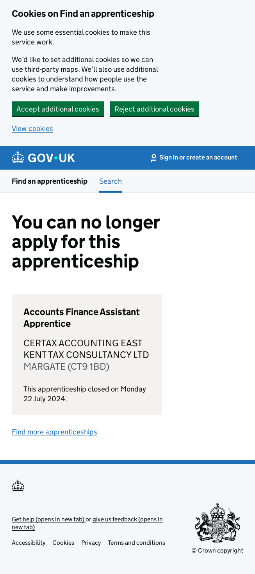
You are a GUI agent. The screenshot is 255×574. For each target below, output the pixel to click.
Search (110, 181)
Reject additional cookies (154, 109)
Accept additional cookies (57, 109)
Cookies (63, 542)
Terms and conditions (136, 542)
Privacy (91, 542)
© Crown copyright (217, 550)
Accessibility (28, 542)
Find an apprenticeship (49, 181)
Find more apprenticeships (54, 431)
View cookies (32, 128)
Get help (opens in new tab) (49, 519)
